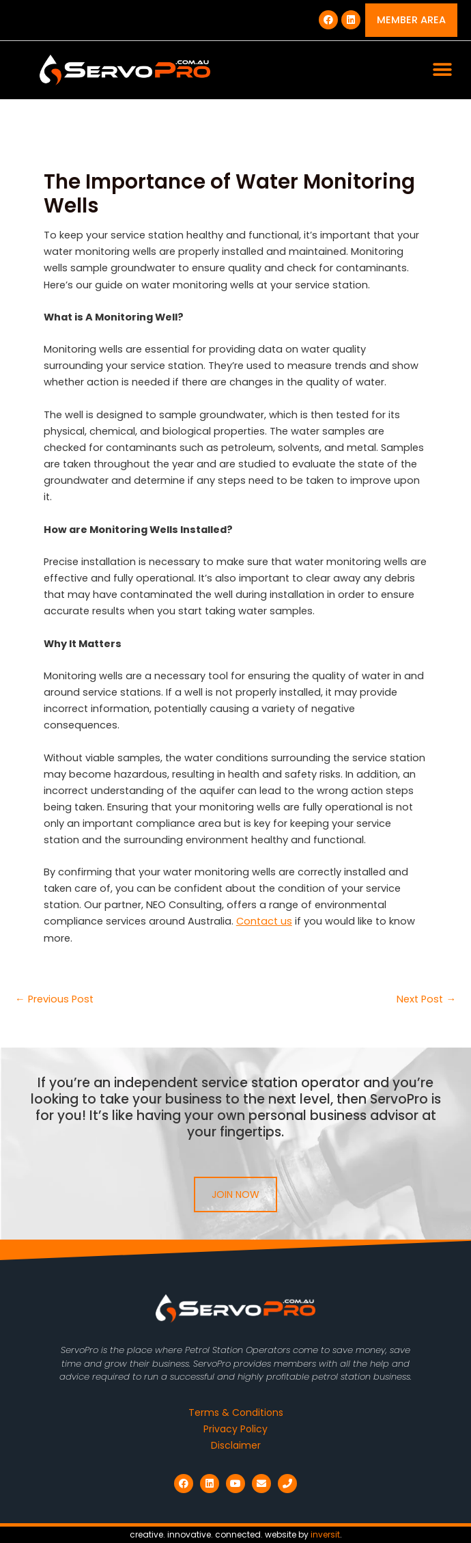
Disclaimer (236, 1445)
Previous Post (54, 999)
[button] (442, 70)
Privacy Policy (235, 1429)
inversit (325, 1534)
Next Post (426, 999)
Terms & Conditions (235, 1412)
